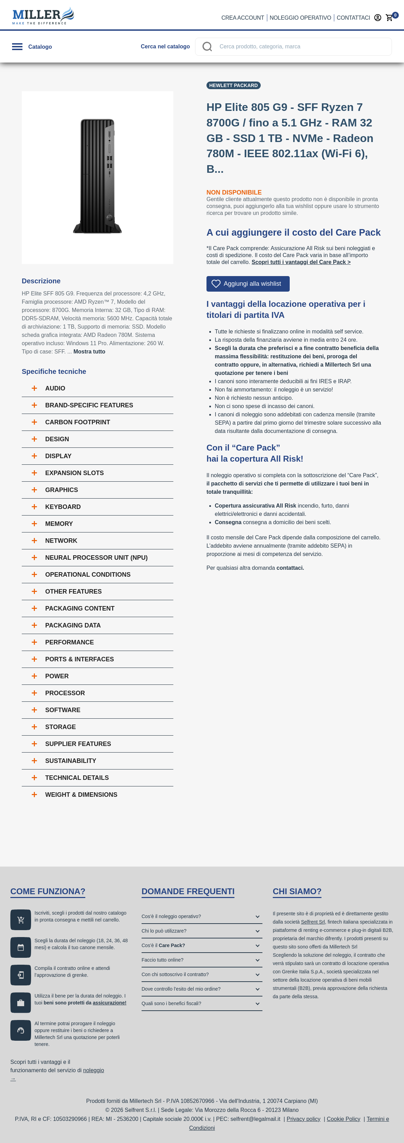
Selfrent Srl (313, 922)
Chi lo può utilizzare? (164, 931)
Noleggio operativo (300, 18)
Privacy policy (303, 1119)
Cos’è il (163, 945)
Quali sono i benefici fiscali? (171, 1003)
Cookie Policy (343, 1119)
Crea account (242, 18)
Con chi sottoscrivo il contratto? (175, 974)
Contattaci (353, 18)
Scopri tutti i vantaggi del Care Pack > (301, 262)
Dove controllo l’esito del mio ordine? (181, 989)
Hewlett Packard (233, 85)
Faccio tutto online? (162, 960)
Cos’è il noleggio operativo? (171, 916)
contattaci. (290, 568)
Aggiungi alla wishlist (252, 283)
